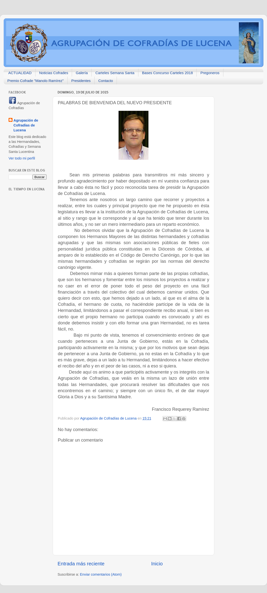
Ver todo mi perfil (22, 158)
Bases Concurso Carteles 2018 (167, 73)
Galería (82, 73)
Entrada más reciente (81, 563)
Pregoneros (209, 73)
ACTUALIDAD (20, 73)
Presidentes (81, 81)
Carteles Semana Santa (114, 73)
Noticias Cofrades (53, 73)
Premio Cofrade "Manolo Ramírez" (35, 81)
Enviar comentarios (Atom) (100, 574)
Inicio (157, 563)
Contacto (105, 81)
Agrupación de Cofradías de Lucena (25, 125)
